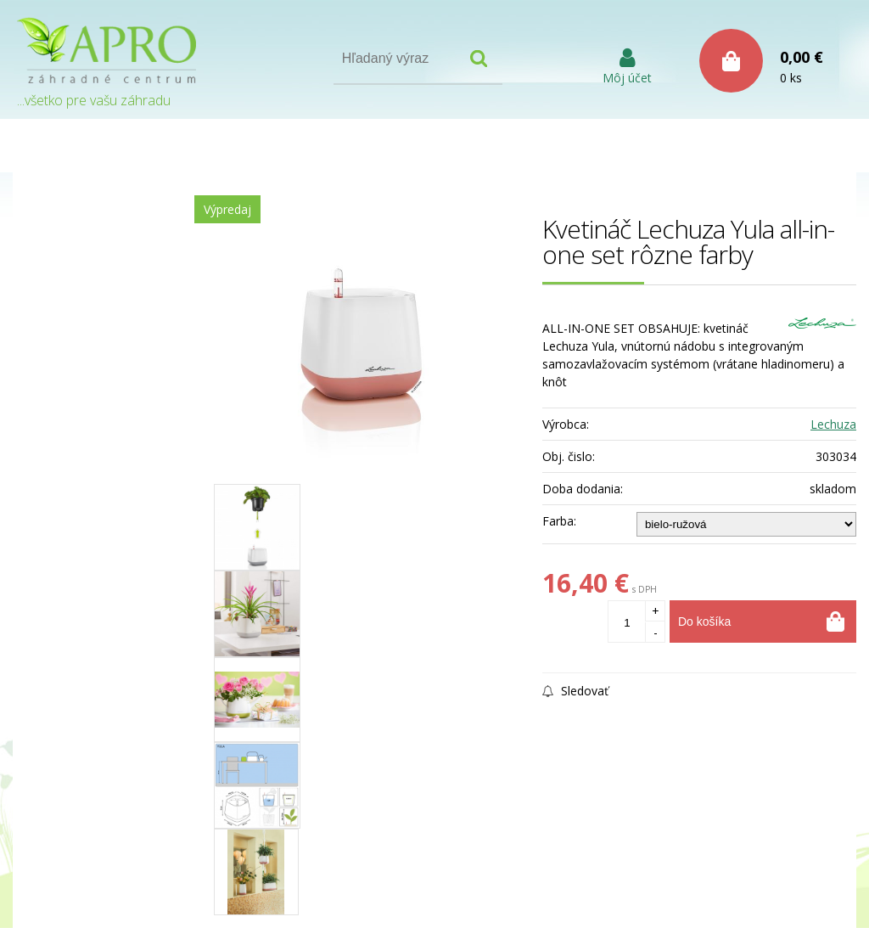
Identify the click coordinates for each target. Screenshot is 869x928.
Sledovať (575, 691)
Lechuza (833, 424)
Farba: (559, 521)
